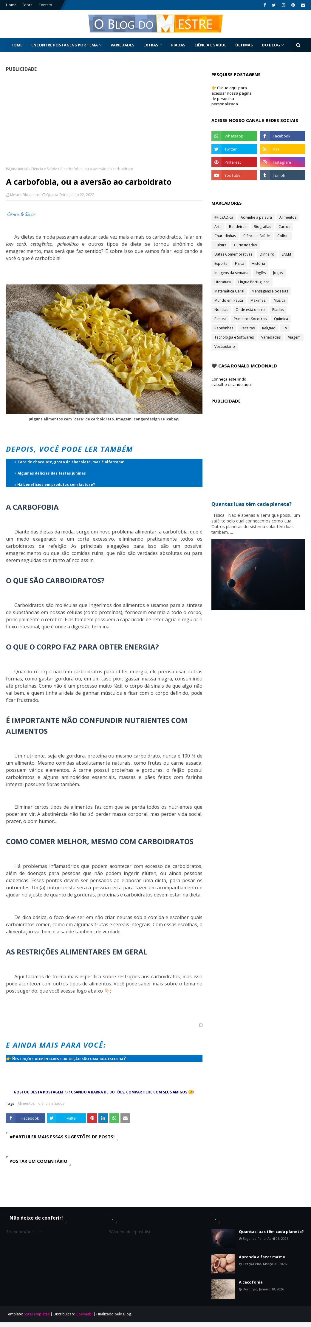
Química (281, 318)
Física (239, 263)
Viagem (294, 337)
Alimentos (26, 1103)
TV (285, 328)
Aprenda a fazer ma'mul (263, 1256)
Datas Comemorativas (233, 254)
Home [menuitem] (16, 45)
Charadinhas (225, 235)
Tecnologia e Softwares (234, 337)
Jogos (278, 272)
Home (11, 4)
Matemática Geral (229, 291)
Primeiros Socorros (250, 318)
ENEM (286, 254)
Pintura (220, 318)
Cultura (220, 245)
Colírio (283, 235)
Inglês (261, 272)
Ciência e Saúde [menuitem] (210, 45)
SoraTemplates (36, 1314)
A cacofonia (251, 1282)
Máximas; (258, 300)
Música (279, 300)
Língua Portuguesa (254, 281)
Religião (269, 328)
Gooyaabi (84, 1314)
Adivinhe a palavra (256, 217)
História (258, 263)
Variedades (271, 337)
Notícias (221, 309)
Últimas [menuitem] (244, 45)
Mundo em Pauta (228, 300)
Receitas (248, 328)
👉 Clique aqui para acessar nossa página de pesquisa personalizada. (231, 96)
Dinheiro (267, 254)
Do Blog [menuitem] (271, 45)
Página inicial (17, 168)
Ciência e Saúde (44, 168)
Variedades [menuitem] (122, 45)
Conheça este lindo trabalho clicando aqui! (232, 381)
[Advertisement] (102, 119)
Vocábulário (224, 346)
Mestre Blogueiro (24, 194)
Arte (218, 226)
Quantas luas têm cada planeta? (271, 1231)
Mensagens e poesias (270, 291)
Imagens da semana (231, 272)
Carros (284, 226)
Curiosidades (245, 245)
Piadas (278, 309)
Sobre (27, 4)
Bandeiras (237, 226)
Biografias (262, 226)
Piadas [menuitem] (178, 45)
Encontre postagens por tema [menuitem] (64, 45)
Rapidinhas (223, 328)
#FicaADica (223, 217)
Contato (45, 4)
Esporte (221, 263)
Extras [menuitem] (150, 45)
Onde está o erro (250, 309)
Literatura (222, 281)
